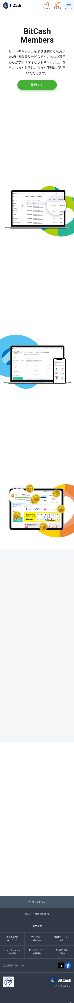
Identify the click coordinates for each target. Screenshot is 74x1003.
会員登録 (57, 5)
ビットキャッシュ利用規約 (12, 952)
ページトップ (37, 902)
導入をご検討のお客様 (37, 914)
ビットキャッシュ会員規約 (37, 952)
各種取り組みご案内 (62, 952)
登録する (37, 84)
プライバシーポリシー (37, 939)
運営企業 (37, 926)
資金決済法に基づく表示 (12, 939)
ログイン (46, 5)
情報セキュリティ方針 (62, 939)
